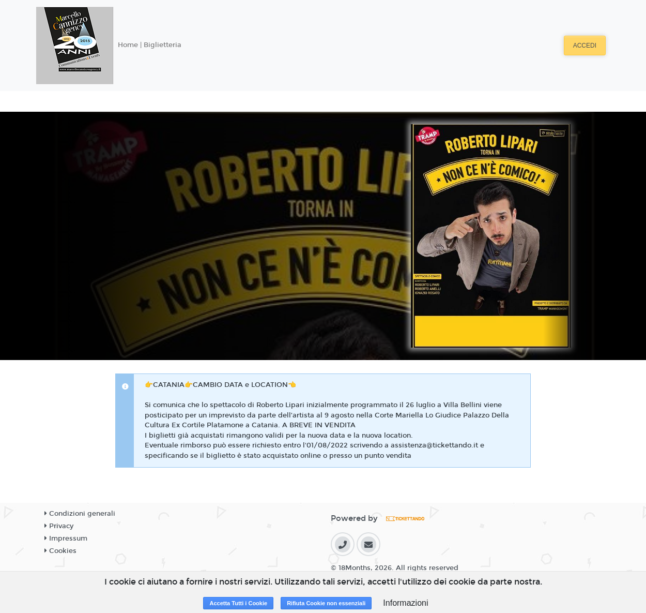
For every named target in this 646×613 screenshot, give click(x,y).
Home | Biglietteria (149, 45)
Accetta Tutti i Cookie (238, 603)
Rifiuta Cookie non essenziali (326, 603)
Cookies (60, 551)
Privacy (58, 526)
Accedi (584, 45)
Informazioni (405, 603)
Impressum (65, 538)
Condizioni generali (79, 514)
